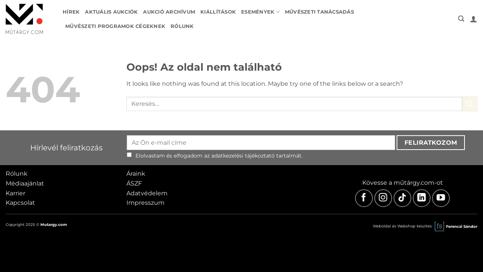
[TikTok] (402, 198)
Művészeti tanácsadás (319, 12)
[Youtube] (441, 198)
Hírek (71, 12)
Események (260, 11)
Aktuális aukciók (111, 12)
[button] (461, 18)
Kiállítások (218, 12)
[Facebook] (364, 198)
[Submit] (469, 103)
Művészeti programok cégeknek (115, 26)
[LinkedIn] (422, 198)
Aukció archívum (169, 12)
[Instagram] (383, 198)
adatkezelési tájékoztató (243, 155)
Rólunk (182, 26)
